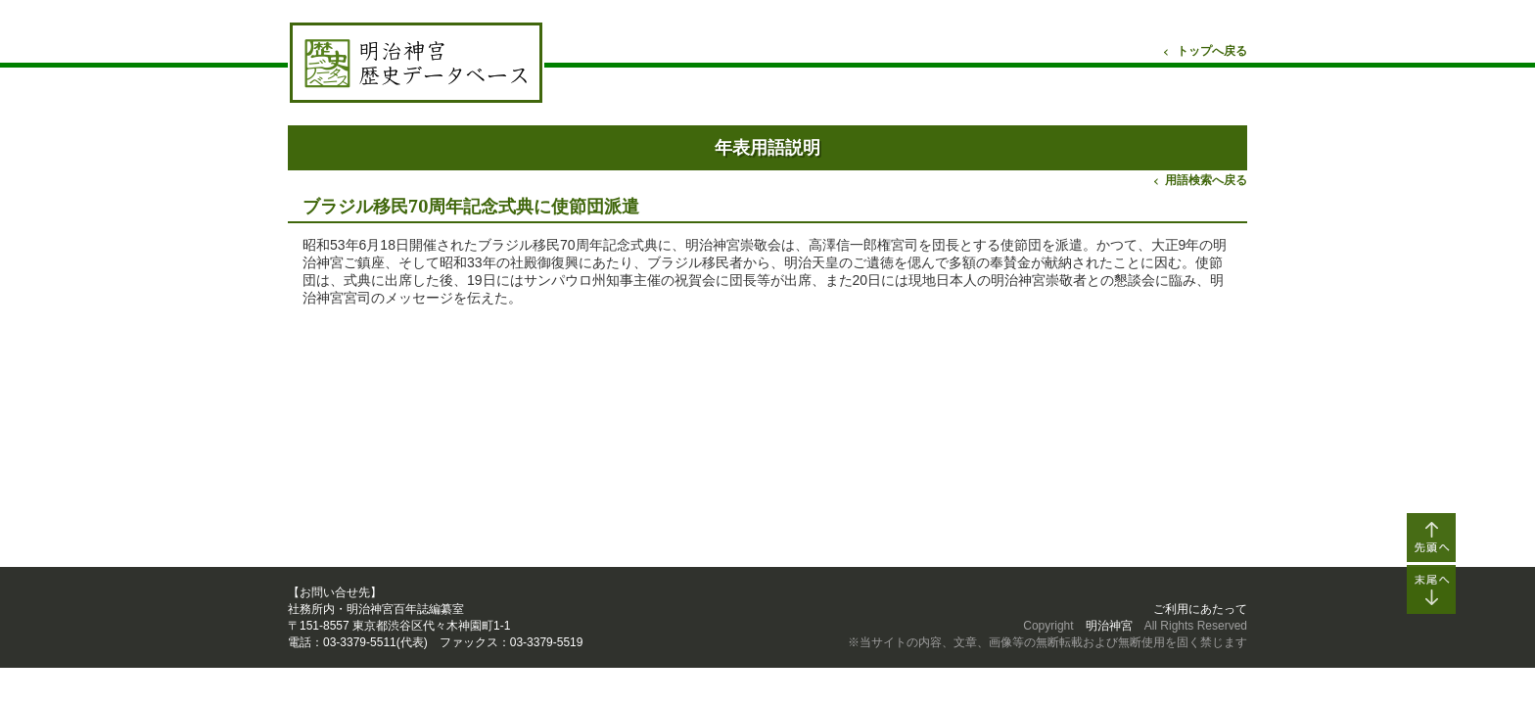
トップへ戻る (1212, 51)
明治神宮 (1109, 626)
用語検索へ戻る (1206, 180)
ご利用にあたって (1200, 609)
